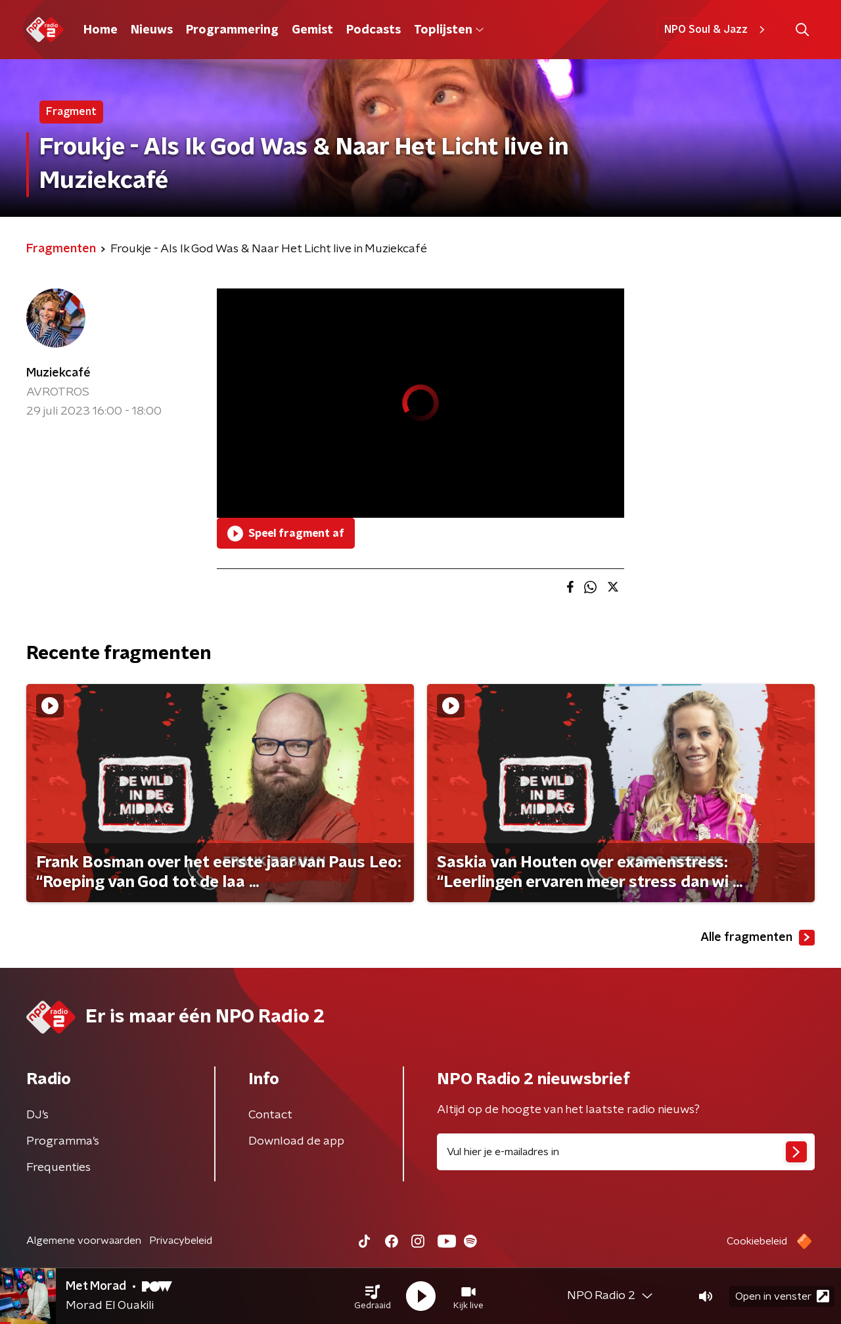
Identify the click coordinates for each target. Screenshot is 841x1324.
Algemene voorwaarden (83, 1240)
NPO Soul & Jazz (716, 29)
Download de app (296, 1141)
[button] (373, 1296)
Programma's (62, 1141)
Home (100, 30)
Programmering (232, 30)
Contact (270, 1115)
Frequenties (58, 1168)
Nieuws (152, 30)
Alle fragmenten (757, 938)
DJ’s (37, 1115)
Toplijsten (449, 30)
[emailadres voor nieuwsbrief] (626, 1151)
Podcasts (373, 30)
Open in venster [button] (782, 1296)
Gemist (312, 30)
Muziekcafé (58, 373)
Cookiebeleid (757, 1241)
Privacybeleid (180, 1240)
